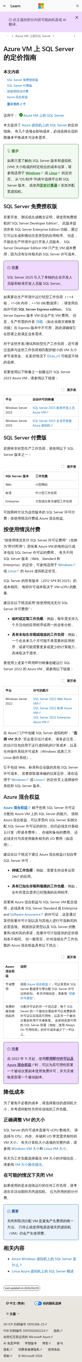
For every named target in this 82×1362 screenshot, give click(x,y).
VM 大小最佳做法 (28, 1164)
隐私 (57, 1330)
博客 (45, 1343)
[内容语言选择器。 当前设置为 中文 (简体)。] (15, 1303)
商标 (6, 1356)
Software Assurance (25, 914)
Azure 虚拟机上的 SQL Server (44, 125)
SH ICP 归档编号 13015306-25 (23, 1324)
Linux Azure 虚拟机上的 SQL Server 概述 (43, 1271)
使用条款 (54, 1349)
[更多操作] (75, 35)
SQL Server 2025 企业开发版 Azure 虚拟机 (52, 423)
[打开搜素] (77, 6)
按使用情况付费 (17, 91)
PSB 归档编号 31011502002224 (24, 1330)
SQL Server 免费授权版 (22, 80)
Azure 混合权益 (17, 97)
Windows (33, 172)
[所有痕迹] (7, 35)
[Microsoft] (41, 6)
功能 (39, 321)
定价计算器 (48, 185)
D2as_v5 (53, 356)
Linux (53, 172)
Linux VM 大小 (55, 1148)
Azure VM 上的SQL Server (33, 36)
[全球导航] (4, 6)
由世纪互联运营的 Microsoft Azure (26, 1337)
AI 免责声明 (11, 1343)
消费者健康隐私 (29, 1349)
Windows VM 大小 (25, 1148)
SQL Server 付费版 (19, 85)
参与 (60, 1343)
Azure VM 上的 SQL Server (43, 115)
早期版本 (31, 1343)
